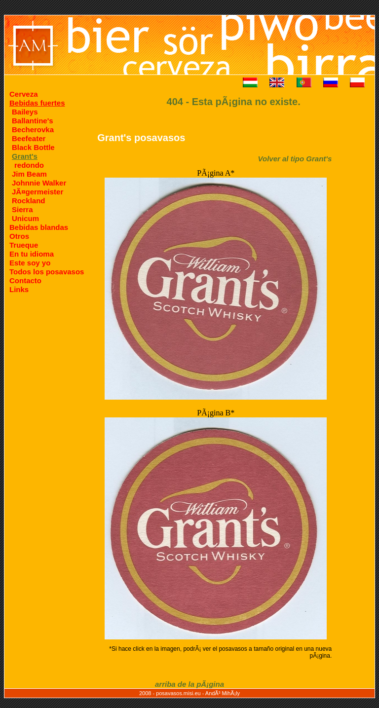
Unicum (25, 218)
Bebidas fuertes (37, 103)
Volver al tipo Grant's (295, 158)
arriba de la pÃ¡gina (189, 684)
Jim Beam (29, 174)
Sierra (22, 209)
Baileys (25, 112)
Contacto (25, 280)
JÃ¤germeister (37, 191)
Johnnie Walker (39, 183)
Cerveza (23, 94)
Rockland (28, 200)
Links (19, 289)
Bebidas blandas (38, 227)
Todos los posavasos (46, 271)
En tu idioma (31, 254)
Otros (19, 236)
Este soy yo (29, 263)
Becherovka (33, 129)
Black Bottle (33, 147)
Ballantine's (32, 120)
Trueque (23, 245)
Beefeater (28, 138)
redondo (29, 165)
